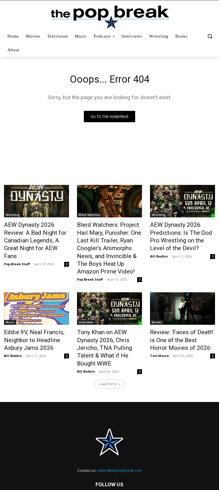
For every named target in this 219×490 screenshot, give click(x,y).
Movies (157, 307)
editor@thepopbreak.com (119, 441)
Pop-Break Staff (17, 252)
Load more (110, 354)
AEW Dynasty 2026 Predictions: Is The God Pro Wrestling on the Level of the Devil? (180, 235)
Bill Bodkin (159, 252)
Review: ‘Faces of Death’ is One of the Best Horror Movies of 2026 (182, 323)
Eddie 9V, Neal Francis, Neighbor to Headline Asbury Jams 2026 (34, 323)
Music (10, 307)
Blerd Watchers (90, 216)
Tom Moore (159, 336)
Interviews (86, 307)
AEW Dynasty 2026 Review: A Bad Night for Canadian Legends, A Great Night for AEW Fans (35, 235)
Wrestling (13, 216)
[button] (209, 36)
